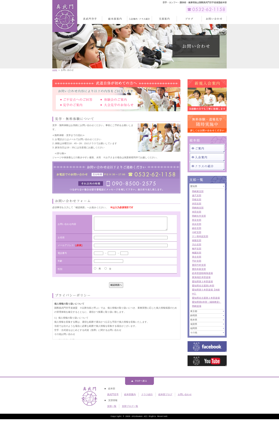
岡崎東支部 (198, 191)
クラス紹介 (147, 394)
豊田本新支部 (199, 269)
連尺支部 (196, 195)
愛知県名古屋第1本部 (203, 285)
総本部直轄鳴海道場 (202, 273)
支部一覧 (111, 406)
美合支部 (196, 257)
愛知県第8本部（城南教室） (206, 302)
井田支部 (196, 203)
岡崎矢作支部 (199, 216)
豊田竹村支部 (199, 265)
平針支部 (196, 261)
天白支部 (196, 244)
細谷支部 (196, 228)
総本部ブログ (165, 394)
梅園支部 (196, 252)
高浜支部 (196, 224)
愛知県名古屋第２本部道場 (206, 298)
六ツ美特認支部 (200, 236)
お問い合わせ (185, 394)
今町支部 (196, 232)
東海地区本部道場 (201, 277)
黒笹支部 (196, 220)
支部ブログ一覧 (130, 406)
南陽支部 (196, 240)
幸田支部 (196, 212)
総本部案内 (130, 394)
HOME (54, 70)
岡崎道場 (196, 306)
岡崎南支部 (198, 207)
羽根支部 (196, 199)
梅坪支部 (196, 248)
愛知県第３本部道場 (202, 281)
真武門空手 (113, 394)
